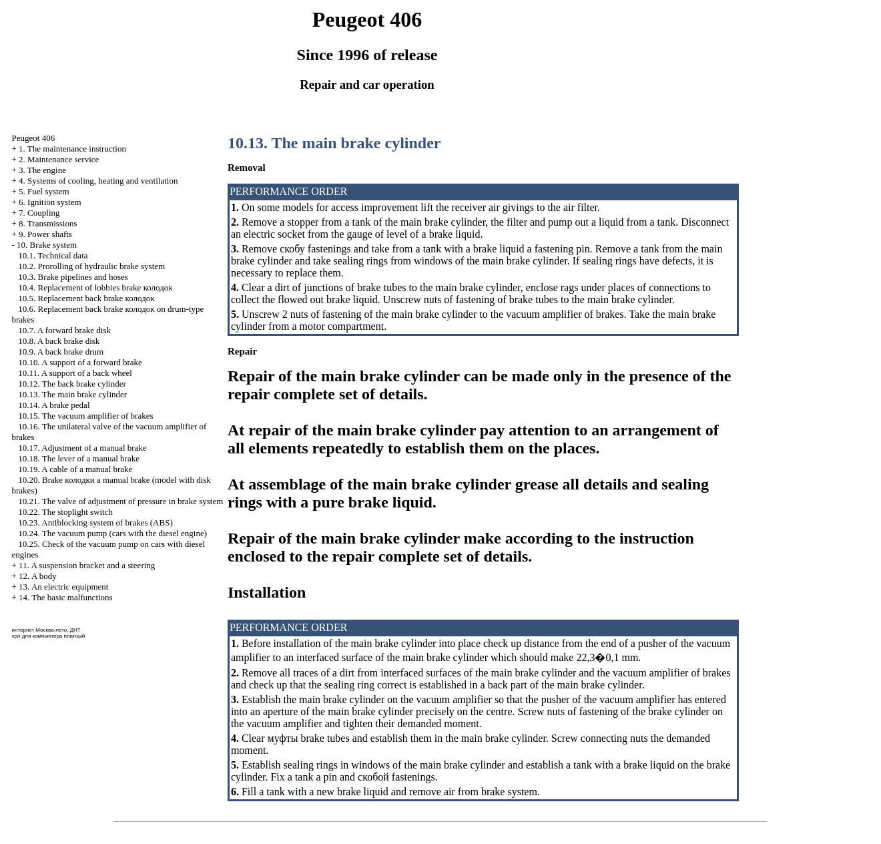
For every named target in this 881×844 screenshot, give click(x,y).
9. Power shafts (45, 234)
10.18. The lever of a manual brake (78, 458)
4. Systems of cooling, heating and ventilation (98, 181)
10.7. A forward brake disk (64, 330)
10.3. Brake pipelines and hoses (73, 277)
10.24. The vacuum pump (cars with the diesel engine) (112, 533)
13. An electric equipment (63, 587)
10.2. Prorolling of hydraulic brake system (91, 266)
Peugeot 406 (33, 138)
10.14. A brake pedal (53, 405)
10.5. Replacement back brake (86, 298)
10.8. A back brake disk (58, 341)
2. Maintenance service (59, 159)
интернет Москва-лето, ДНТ (46, 630)
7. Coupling (39, 213)
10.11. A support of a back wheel (75, 373)
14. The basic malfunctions (66, 597)
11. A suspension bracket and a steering (87, 565)
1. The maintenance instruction (72, 149)
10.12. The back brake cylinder (71, 384)
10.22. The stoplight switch (65, 512)
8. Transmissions (48, 223)
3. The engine (42, 170)
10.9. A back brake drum (60, 352)
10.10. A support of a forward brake (80, 362)
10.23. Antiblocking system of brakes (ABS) (95, 522)
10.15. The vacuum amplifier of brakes (85, 416)
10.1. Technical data (52, 255)
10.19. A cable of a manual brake (75, 469)
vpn (16, 636)
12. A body (38, 576)
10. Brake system (47, 245)
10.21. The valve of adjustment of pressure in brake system (120, 501)
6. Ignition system (50, 202)
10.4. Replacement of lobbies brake (95, 287)
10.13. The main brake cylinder (72, 394)
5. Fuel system (44, 191)
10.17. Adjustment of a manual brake (82, 448)
